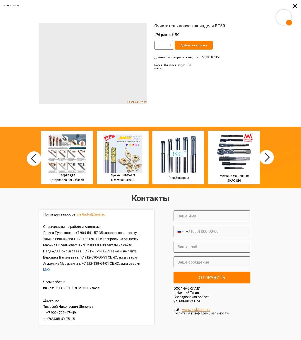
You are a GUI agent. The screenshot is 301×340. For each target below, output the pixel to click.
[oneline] (212, 262)
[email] (212, 247)
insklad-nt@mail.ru (91, 214)
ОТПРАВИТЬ (212, 277)
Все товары (13, 5)
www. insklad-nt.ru (196, 310)
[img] (34, 158)
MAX (46, 270)
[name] (212, 216)
